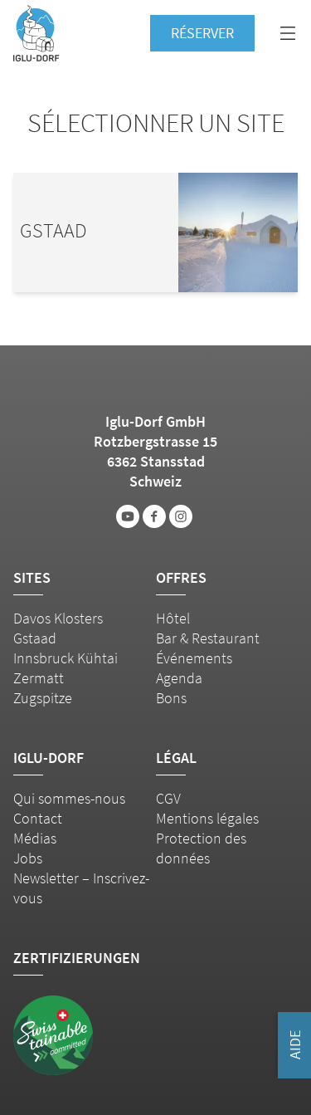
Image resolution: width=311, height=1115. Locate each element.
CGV (168, 798)
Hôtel (173, 618)
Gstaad (34, 638)
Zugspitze (42, 697)
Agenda (179, 677)
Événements (194, 658)
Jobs (27, 858)
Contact (37, 818)
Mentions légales (207, 818)
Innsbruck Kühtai (65, 658)
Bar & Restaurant (208, 638)
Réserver (202, 32)
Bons (171, 697)
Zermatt (38, 677)
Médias (34, 838)
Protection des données (201, 848)
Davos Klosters (58, 618)
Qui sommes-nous (69, 798)
